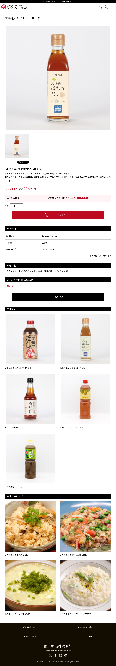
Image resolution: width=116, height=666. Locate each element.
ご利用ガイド (29, 627)
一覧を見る (58, 296)
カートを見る (100, 7)
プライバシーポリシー (87, 627)
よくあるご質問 (29, 636)
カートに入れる (58, 215)
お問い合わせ (87, 636)
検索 (106, 7)
